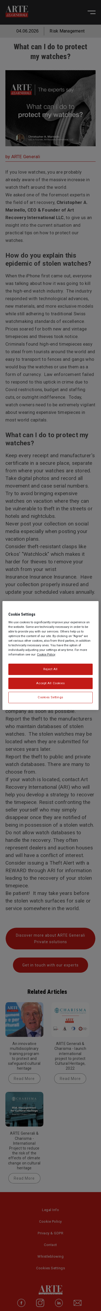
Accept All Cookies (50, 683)
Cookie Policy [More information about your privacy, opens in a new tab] (46, 654)
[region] (50, 655)
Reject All (50, 669)
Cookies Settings (50, 697)
